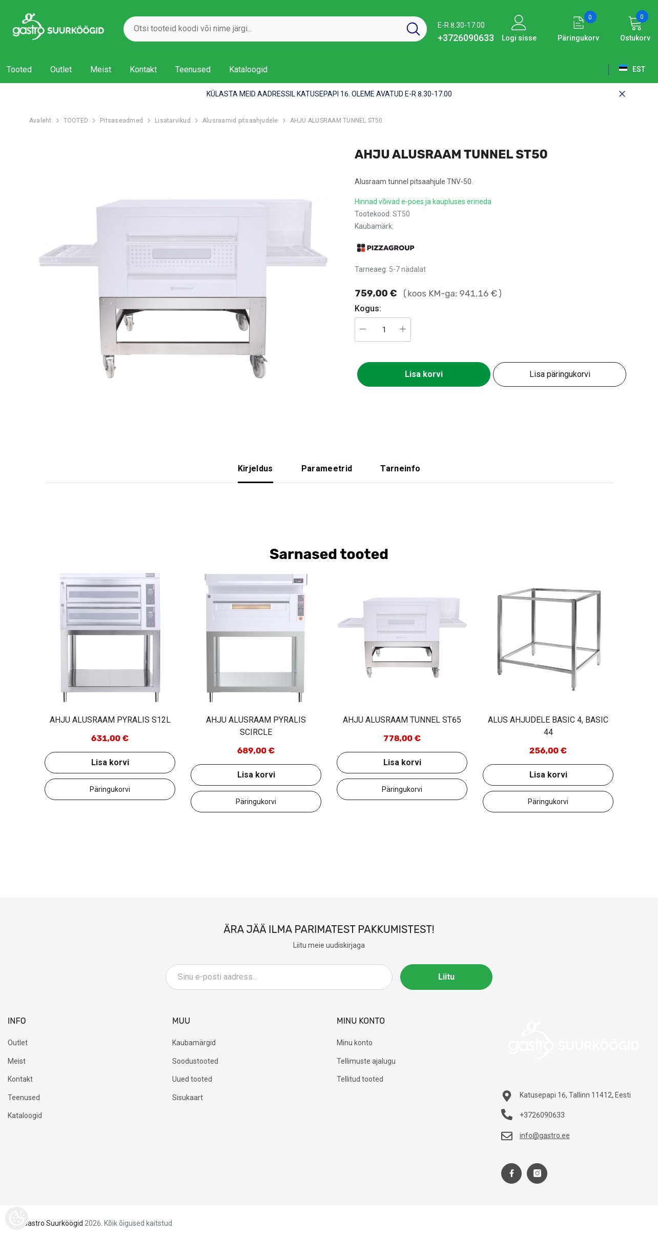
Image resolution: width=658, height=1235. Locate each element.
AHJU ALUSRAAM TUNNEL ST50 (336, 120)
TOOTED (76, 120)
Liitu (446, 977)
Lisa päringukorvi (559, 374)
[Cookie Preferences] (16, 1218)
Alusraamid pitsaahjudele (240, 120)
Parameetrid (327, 468)
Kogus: (368, 308)
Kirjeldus (255, 468)
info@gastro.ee (545, 1135)
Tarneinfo (400, 468)
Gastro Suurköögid (53, 1223)
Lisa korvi (424, 374)
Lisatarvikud (173, 120)
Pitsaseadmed (121, 120)
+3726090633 (466, 37)
